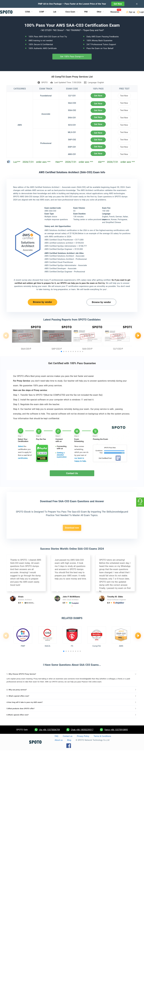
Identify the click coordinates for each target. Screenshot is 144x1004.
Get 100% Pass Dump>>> (72, 56)
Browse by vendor (42, 302)
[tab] (72, 674)
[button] (61, 351)
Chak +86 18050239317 (82, 729)
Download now (72, 528)
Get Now (118, 4)
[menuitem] (29, 12)
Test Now (124, 96)
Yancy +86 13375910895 (116, 729)
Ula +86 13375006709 (49, 729)
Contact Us (72, 473)
